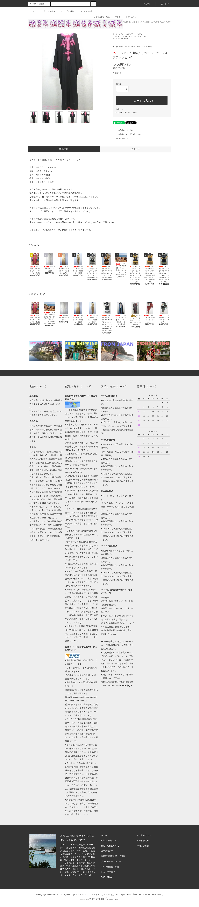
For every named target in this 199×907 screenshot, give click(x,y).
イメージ (135, 149)
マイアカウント (144, 835)
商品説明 (63, 149)
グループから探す (66, 11)
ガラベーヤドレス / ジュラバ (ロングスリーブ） (130, 36)
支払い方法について (110, 840)
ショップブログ (108, 872)
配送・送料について (110, 846)
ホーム (31, 11)
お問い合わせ (129, 17)
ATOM (109, 877)
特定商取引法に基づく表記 (126, 113)
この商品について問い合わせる (127, 134)
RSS (103, 877)
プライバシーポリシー (111, 861)
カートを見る (143, 840)
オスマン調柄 (123, 38)
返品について (121, 109)
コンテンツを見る (85, 11)
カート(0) (164, 4)
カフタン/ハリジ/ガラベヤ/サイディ (130, 34)
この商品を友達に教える (124, 130)
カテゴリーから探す (45, 11)
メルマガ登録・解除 (100, 17)
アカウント (146, 4)
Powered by (99, 899)
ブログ (116, 17)
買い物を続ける (120, 138)
